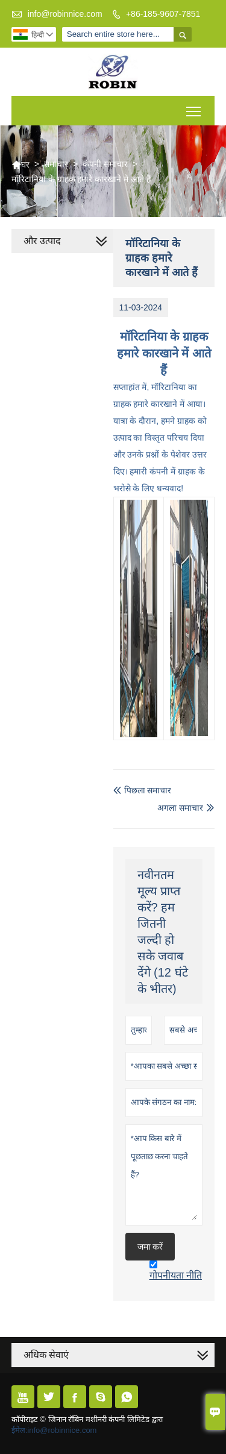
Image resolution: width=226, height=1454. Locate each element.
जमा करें (150, 1246)
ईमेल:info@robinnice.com (54, 1430)
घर (20, 164)
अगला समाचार (180, 808)
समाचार (56, 164)
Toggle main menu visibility (194, 107)
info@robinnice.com (65, 14)
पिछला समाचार (142, 790)
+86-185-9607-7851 (163, 14)
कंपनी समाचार (105, 164)
